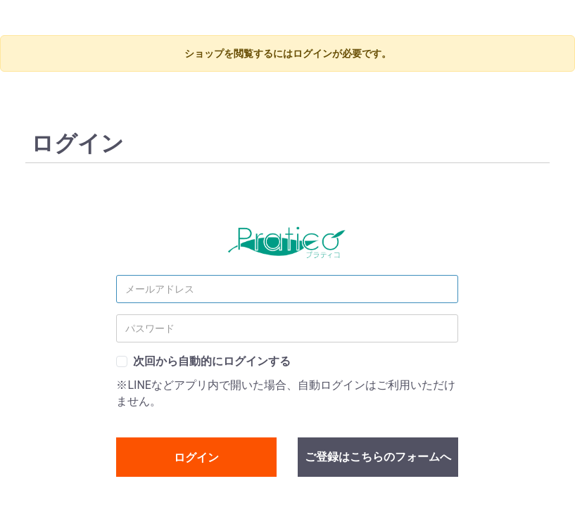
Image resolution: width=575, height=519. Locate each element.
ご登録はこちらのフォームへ (378, 456)
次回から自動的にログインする (212, 361)
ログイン (196, 457)
